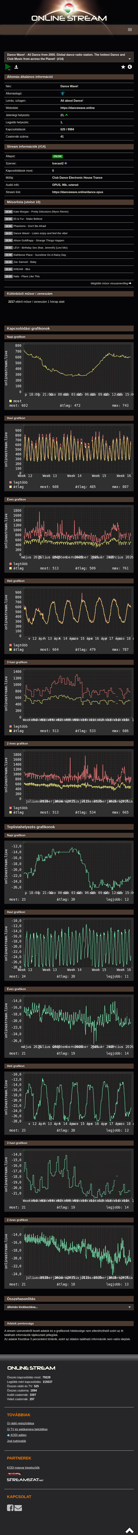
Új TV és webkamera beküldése (27, 1429)
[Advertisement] (69, 45)
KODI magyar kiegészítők (23, 1467)
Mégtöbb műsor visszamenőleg (111, 283)
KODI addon (17, 1435)
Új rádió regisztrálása (20, 1423)
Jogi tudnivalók (16, 1441)
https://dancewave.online (78, 107)
